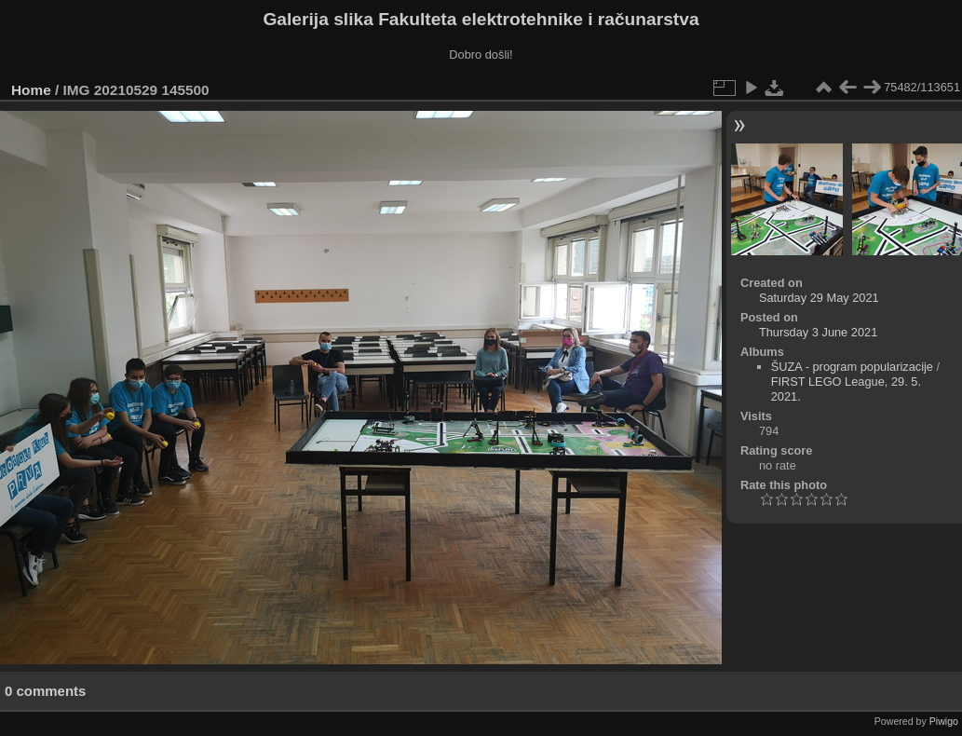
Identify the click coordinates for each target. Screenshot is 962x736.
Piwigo (943, 721)
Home (31, 90)
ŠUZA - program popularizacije (852, 367)
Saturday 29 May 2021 (819, 298)
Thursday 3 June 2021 (818, 332)
